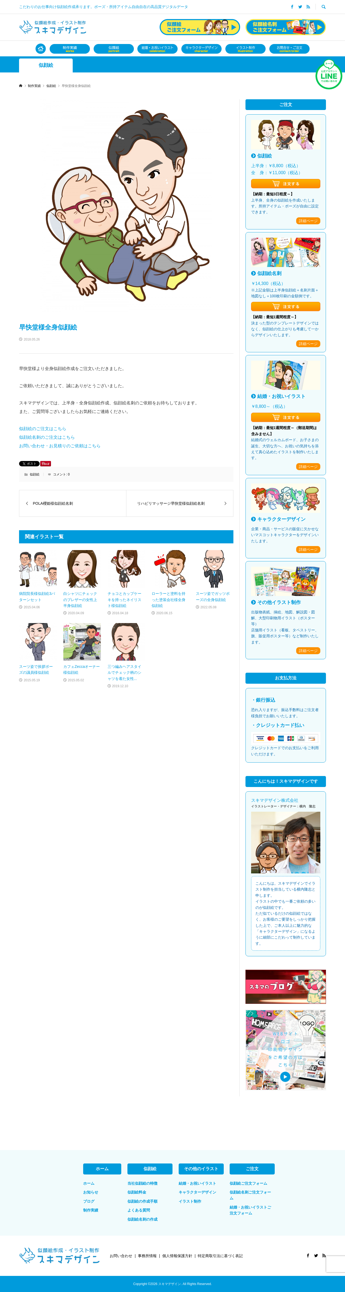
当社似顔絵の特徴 (142, 1183)
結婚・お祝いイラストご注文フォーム (250, 1210)
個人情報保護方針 (177, 1256)
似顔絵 (46, 65)
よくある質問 (138, 1210)
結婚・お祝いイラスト (197, 1183)
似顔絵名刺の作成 (142, 1219)
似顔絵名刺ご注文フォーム (250, 1195)
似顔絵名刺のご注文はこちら (47, 437)
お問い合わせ (121, 1256)
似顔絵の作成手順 (142, 1201)
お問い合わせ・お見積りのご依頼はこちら (60, 446)
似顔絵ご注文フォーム (248, 1183)
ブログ (88, 1201)
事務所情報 (147, 1256)
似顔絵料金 (136, 1192)
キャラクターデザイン (197, 1192)
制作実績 (90, 1210)
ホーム (88, 1183)
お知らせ (90, 1192)
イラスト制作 (190, 1201)
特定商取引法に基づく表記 (220, 1256)
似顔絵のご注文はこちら (42, 428)
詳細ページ (308, 221)
